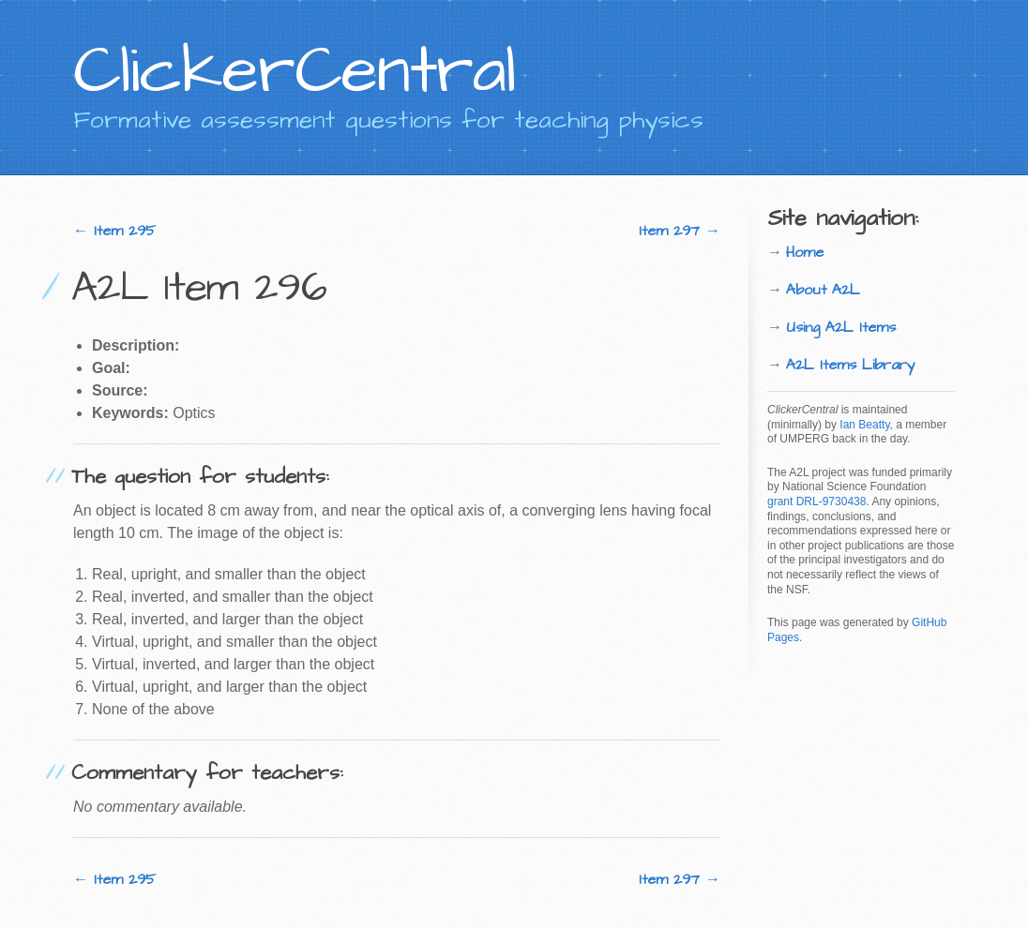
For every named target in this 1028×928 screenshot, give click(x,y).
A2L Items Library (850, 364)
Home (805, 252)
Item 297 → (679, 230)
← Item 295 (114, 230)
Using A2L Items (841, 327)
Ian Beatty (864, 424)
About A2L (823, 289)
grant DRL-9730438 (816, 501)
